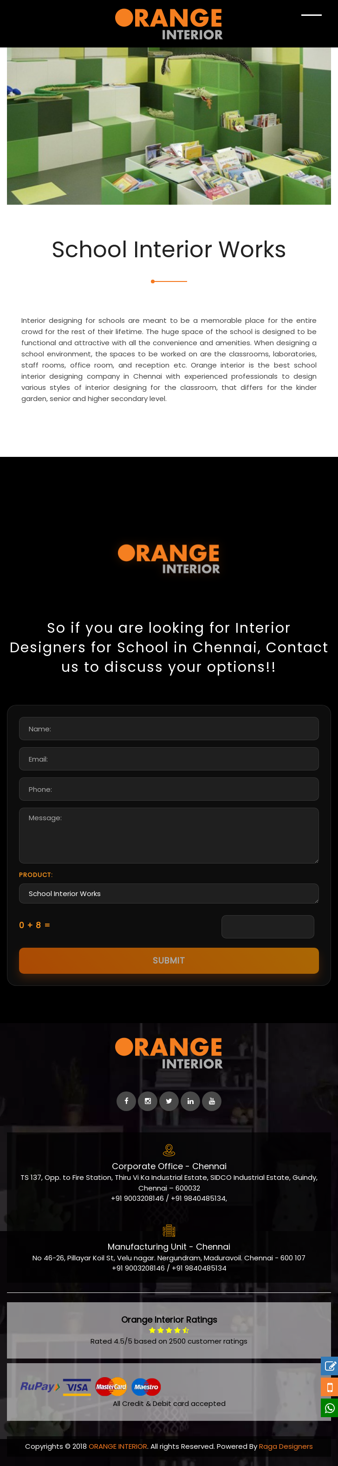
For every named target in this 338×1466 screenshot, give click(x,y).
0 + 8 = (35, 925)
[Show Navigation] (311, 23)
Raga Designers (286, 1446)
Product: (36, 874)
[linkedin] (190, 1101)
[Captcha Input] (267, 926)
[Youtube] (211, 1101)
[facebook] (126, 1101)
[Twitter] (169, 1101)
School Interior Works (169, 894)
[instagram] (147, 1101)
